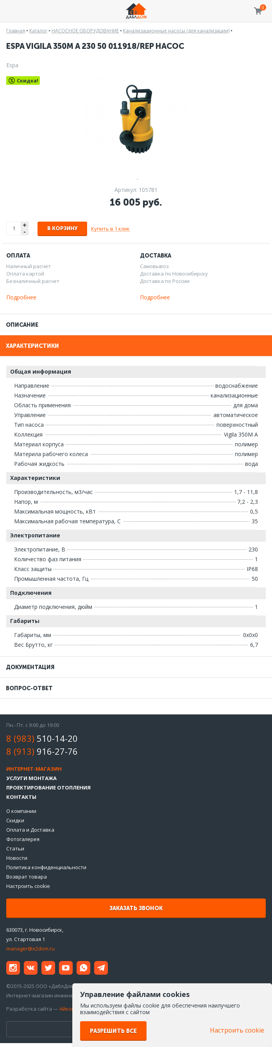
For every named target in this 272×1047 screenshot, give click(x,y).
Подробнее (21, 297)
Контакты (21, 796)
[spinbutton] (14, 228)
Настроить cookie (28, 886)
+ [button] (25, 225)
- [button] (24, 232)
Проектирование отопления (48, 787)
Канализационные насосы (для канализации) (176, 30)
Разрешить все (113, 1031)
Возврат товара (26, 876)
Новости (16, 857)
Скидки (15, 820)
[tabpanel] (136, 121)
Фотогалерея (22, 839)
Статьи (15, 848)
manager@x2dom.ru (30, 948)
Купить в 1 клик (110, 229)
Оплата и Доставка (30, 829)
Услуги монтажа (31, 778)
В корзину (62, 228)
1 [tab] (136, 178)
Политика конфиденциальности (46, 867)
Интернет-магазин (34, 768)
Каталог (38, 30)
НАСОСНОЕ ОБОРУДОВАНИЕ (85, 30)
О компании (21, 810)
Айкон (67, 1008)
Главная (15, 30)
